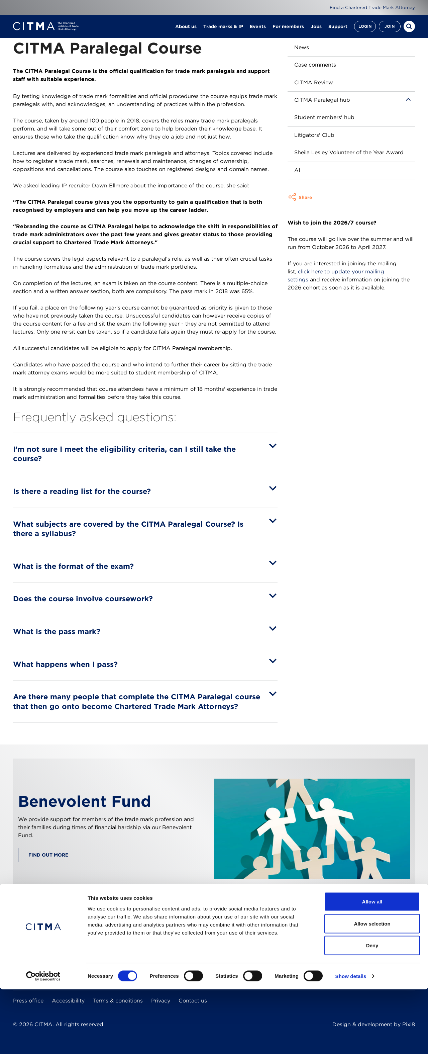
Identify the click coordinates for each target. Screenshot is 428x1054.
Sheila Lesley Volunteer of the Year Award (349, 152)
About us (186, 30)
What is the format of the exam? (73, 566)
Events (258, 30)
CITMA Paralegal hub (322, 100)
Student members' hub (324, 117)
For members (288, 30)
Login (364, 29)
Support (337, 30)
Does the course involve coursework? (83, 598)
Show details (350, 1041)
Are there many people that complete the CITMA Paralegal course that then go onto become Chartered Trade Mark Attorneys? (136, 701)
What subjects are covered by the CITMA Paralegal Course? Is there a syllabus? (128, 529)
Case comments (315, 65)
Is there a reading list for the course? (82, 491)
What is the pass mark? (56, 631)
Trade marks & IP (223, 30)
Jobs (316, 30)
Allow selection (372, 988)
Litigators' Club (314, 135)
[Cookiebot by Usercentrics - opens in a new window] (43, 1041)
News (301, 47)
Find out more (48, 855)
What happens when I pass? (65, 664)
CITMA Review (313, 82)
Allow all (372, 966)
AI (297, 170)
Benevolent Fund (84, 801)
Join (390, 29)
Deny (372, 1010)
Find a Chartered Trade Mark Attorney (370, 7)
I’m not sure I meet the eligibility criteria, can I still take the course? (124, 454)
